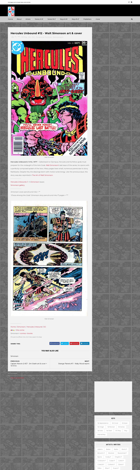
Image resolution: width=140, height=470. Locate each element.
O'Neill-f (107, 152)
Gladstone (23, 432)
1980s (41, 392)
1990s (12, 396)
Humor (37, 400)
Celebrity (55, 388)
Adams (99, 95)
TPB (94, 451)
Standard (22, 443)
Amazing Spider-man (59, 405)
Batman (65, 409)
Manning (109, 140)
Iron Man (69, 432)
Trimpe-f (116, 186)
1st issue (124, 69)
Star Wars (72, 443)
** (16, 37)
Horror (29, 400)
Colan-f (112, 106)
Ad (103, 428)
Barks (116, 95)
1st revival (110, 72)
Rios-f (119, 159)
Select (114, 447)
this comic (21, 325)
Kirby (117, 133)
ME (34, 435)
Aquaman (73, 405)
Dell (28, 420)
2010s (27, 396)
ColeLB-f (100, 110)
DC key (118, 76)
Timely (31, 443)
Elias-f (107, 114)
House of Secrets (74, 428)
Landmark (83, 388)
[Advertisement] (113, 42)
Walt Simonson (52, 163)
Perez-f (117, 152)
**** (25, 388)
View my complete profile (112, 417)
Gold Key (34, 432)
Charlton (42, 416)
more (98, 19)
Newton (121, 148)
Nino (99, 152)
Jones (119, 129)
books (30, 329)
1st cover (115, 69)
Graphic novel (117, 436)
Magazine (96, 440)
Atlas (26, 416)
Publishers (87, 19)
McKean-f (101, 144)
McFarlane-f (119, 140)
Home (10, 19)
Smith (99, 174)
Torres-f (100, 186)
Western (31, 407)
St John (12, 443)
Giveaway (105, 436)
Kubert (110, 137)
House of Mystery (58, 428)
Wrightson (109, 193)
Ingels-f (110, 129)
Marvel (41, 435)
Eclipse (25, 424)
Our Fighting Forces (59, 443)
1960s (26, 392)
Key (125, 76)
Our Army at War (80, 439)
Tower (39, 443)
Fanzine (116, 432)
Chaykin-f (118, 103)
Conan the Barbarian (74, 413)
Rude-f (99, 167)
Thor (68, 451)
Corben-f (111, 110)
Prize (30, 439)
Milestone (55, 392)
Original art (97, 447)
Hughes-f (100, 129)
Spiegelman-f (120, 174)
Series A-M (39, 19)
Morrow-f (111, 148)
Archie (19, 416)
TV (101, 451)
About (19, 19)
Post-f (116, 156)
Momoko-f (120, 144)
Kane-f (109, 133)
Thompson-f (112, 182)
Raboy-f (100, 159)
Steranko (119, 178)
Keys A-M (63, 19)
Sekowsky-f (110, 167)
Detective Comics (68, 416)
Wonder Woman (57, 454)
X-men (54, 458)
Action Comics (57, 401)
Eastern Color (14, 424)
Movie (64, 392)
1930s (38, 388)
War (22, 407)
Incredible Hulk (57, 432)
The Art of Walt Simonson (50, 173)
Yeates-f (119, 193)
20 (29, 37)
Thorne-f (124, 182)
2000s (19, 396)
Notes (118, 444)
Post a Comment (17, 373)
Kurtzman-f (121, 137)
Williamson (110, 190)
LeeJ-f (99, 140)
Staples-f (100, 178)
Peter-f (100, 156)
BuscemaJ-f (121, 99)
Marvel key (101, 80)
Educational (106, 432)
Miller (110, 144)
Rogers (99, 163)
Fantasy (20, 400)
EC (35, 420)
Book (110, 428)
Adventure (36, 396)
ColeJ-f (121, 106)
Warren (20, 447)
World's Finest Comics (74, 454)
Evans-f (115, 114)
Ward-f (99, 190)
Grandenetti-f (122, 121)
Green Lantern (68, 424)
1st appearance (102, 69)
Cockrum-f (101, 106)
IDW (19, 435)
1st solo (99, 76)
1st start (109, 76)
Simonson (58, 37)
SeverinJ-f (122, 167)
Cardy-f (108, 103)
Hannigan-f (101, 125)
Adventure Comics (72, 401)
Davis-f (120, 110)
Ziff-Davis (30, 447)
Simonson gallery (18, 183)
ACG (11, 416)
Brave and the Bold (78, 409)
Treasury (116, 451)
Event (64, 388)
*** (19, 37)
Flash (82, 420)
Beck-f (124, 95)
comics (23, 329)
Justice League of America (61, 439)
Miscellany (121, 440)
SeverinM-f (101, 171)
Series (122, 447)
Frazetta (100, 121)
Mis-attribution (109, 440)
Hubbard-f (122, 125)
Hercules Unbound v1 (19, 180)
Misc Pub (13, 439)
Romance (24, 404)
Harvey (12, 435)
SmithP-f (108, 174)
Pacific (22, 439)
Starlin (110, 178)
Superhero (14, 407)
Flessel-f (111, 118)
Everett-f (100, 118)
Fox (36, 428)
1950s (19, 392)
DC (33, 37)
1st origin (100, 72)
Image (27, 435)
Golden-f (110, 121)
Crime (12, 400)
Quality (37, 439)
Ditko (99, 114)
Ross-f (118, 163)
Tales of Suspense (71, 447)
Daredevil (55, 416)
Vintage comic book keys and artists (19, 2)
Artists (28, 19)
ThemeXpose (20, 467)
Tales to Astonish (57, 451)
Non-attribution (106, 444)
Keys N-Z (75, 19)
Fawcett (35, 424)
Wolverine (77, 451)
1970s (24, 37)
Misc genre (14, 404)
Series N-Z (52, 19)
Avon (33, 416)
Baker (108, 95)
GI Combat (55, 424)
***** (31, 388)
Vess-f (125, 186)
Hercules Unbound (34, 322)
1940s (12, 392)
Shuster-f (112, 171)
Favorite (126, 432)
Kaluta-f (100, 133)
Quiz (106, 447)
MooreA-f (100, 148)
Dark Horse (20, 420)
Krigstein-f (101, 137)
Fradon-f (120, 118)
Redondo (110, 159)
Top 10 (107, 451)
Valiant (12, 447)
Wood (99, 193)
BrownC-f (100, 99)
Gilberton (13, 432)
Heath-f (112, 125)
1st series (121, 72)
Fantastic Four (71, 420)
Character (119, 428)
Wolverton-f (121, 190)
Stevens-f (100, 182)
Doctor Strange (57, 420)
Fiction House (14, 428)
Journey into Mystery (59, 435)
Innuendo (72, 388)
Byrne (99, 103)
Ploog (108, 156)
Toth (108, 186)
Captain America (58, 413)
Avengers (55, 409)
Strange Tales (56, 447)
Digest (95, 432)
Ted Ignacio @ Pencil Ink (114, 414)
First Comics (27, 428)
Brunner (111, 99)
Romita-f (109, 163)
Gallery (95, 436)
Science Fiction (44, 37)
